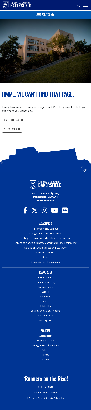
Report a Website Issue (45, 392)
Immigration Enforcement (45, 345)
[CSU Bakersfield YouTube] (54, 211)
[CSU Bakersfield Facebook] (25, 211)
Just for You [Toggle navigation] (43, 14)
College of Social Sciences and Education (45, 247)
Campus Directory (45, 282)
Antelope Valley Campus (45, 228)
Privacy (45, 354)
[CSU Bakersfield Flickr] (65, 211)
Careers (46, 291)
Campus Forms (46, 286)
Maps (45, 301)
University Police (45, 320)
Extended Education (45, 252)
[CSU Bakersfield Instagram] (44, 211)
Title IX (45, 359)
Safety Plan (45, 306)
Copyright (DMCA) (45, 340)
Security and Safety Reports (45, 310)
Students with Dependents (45, 261)
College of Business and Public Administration (45, 238)
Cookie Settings (45, 386)
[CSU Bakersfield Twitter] (34, 211)
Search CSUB (10, 129)
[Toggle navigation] (85, 5)
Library (45, 257)
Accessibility (45, 335)
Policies (45, 350)
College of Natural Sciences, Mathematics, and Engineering (45, 242)
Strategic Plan (45, 315)
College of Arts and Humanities (45, 233)
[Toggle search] (78, 5)
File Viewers (45, 296)
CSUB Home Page (12, 120)
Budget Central (45, 277)
